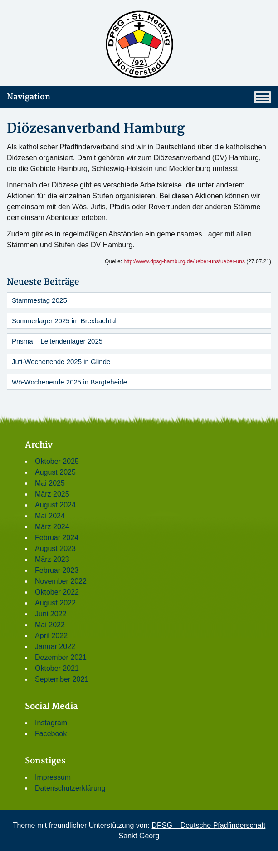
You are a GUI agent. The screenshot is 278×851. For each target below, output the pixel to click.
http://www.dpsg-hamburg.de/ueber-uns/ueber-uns (184, 261)
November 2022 (61, 581)
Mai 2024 (50, 516)
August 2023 (55, 548)
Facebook (51, 734)
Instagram (51, 723)
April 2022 (51, 635)
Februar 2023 (56, 570)
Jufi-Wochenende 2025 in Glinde (61, 361)
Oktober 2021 (57, 668)
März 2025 (52, 494)
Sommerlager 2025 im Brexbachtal (64, 321)
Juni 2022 (50, 614)
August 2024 (55, 505)
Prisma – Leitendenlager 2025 (57, 341)
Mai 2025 (50, 483)
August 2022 (55, 603)
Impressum (53, 777)
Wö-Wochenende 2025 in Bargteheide (69, 382)
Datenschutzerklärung (70, 788)
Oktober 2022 (57, 592)
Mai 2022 (50, 625)
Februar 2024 (56, 537)
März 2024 (52, 527)
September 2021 (61, 679)
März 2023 (52, 559)
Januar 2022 (55, 646)
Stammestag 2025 (39, 300)
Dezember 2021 (61, 657)
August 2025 (55, 472)
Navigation (139, 97)
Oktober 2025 (57, 461)
